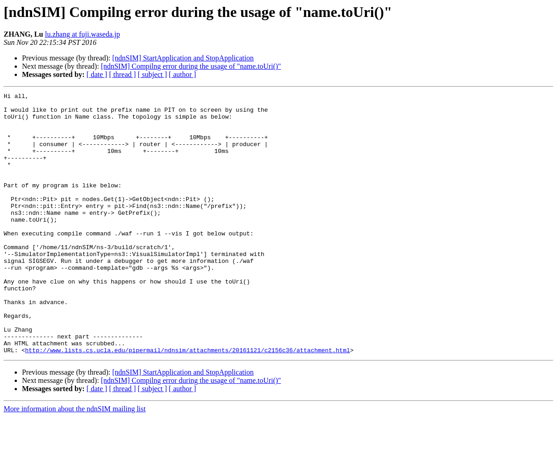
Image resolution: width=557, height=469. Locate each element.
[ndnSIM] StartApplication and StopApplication (183, 58)
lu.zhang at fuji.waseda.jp (82, 34)
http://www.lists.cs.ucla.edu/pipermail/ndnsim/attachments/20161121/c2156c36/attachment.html (187, 402)
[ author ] (182, 74)
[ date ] (97, 74)
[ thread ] (122, 74)
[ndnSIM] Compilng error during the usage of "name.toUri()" (191, 66)
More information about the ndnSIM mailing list (75, 461)
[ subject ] (152, 74)
